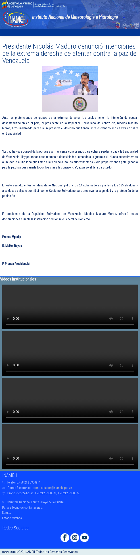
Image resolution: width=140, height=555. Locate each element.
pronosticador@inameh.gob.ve (52, 488)
